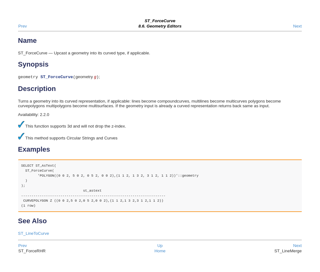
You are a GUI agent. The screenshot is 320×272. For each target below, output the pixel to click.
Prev (22, 26)
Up (159, 246)
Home (160, 251)
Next (297, 26)
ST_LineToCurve (33, 234)
